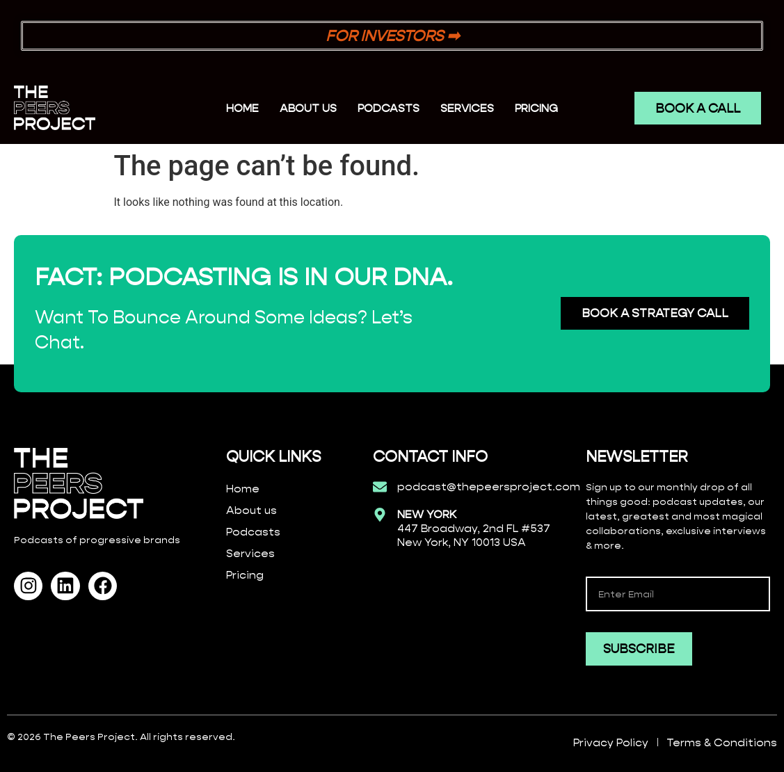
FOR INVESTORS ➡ (392, 35)
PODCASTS (388, 108)
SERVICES (467, 108)
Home (242, 108)
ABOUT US (308, 108)
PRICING (536, 108)
